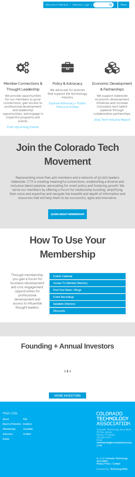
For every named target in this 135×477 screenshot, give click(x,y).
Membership (9, 429)
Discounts (59, 310)
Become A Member (57, 4)
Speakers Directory (64, 303)
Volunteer (28, 429)
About (6, 419)
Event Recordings (63, 297)
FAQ (25, 419)
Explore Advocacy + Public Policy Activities (67, 104)
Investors (27, 424)
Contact (27, 434)
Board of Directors (12, 424)
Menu (123, 4)
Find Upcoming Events (23, 127)
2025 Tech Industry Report (112, 119)
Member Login (80, 4)
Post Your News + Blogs (67, 289)
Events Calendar (62, 276)
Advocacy (8, 434)
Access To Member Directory (70, 283)
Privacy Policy (104, 463)
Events (6, 439)
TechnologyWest (118, 469)
